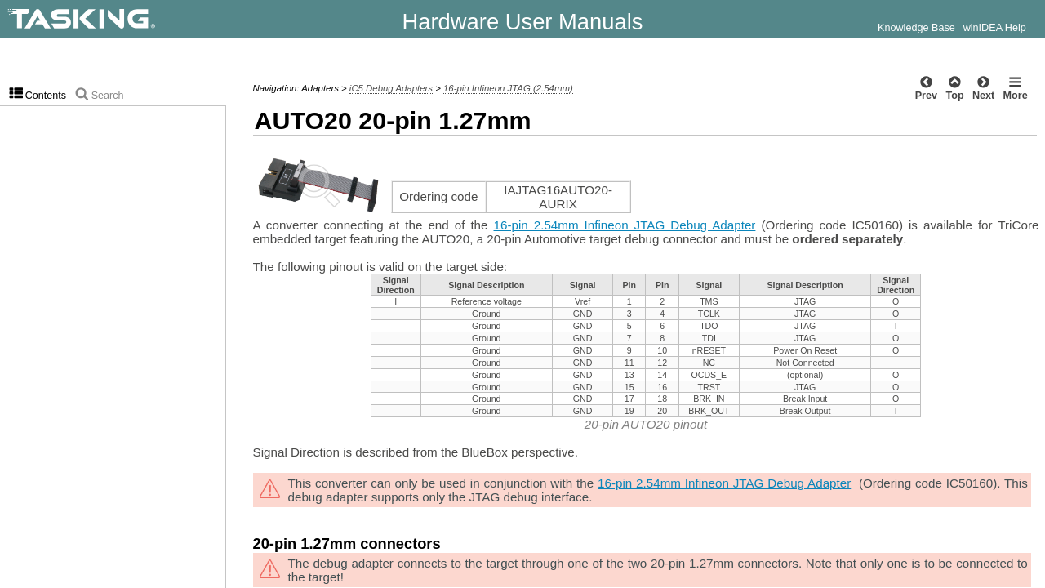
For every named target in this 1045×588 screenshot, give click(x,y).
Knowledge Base (916, 27)
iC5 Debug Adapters (391, 88)
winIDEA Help (994, 27)
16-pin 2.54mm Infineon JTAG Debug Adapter (625, 225)
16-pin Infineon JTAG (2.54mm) (508, 88)
